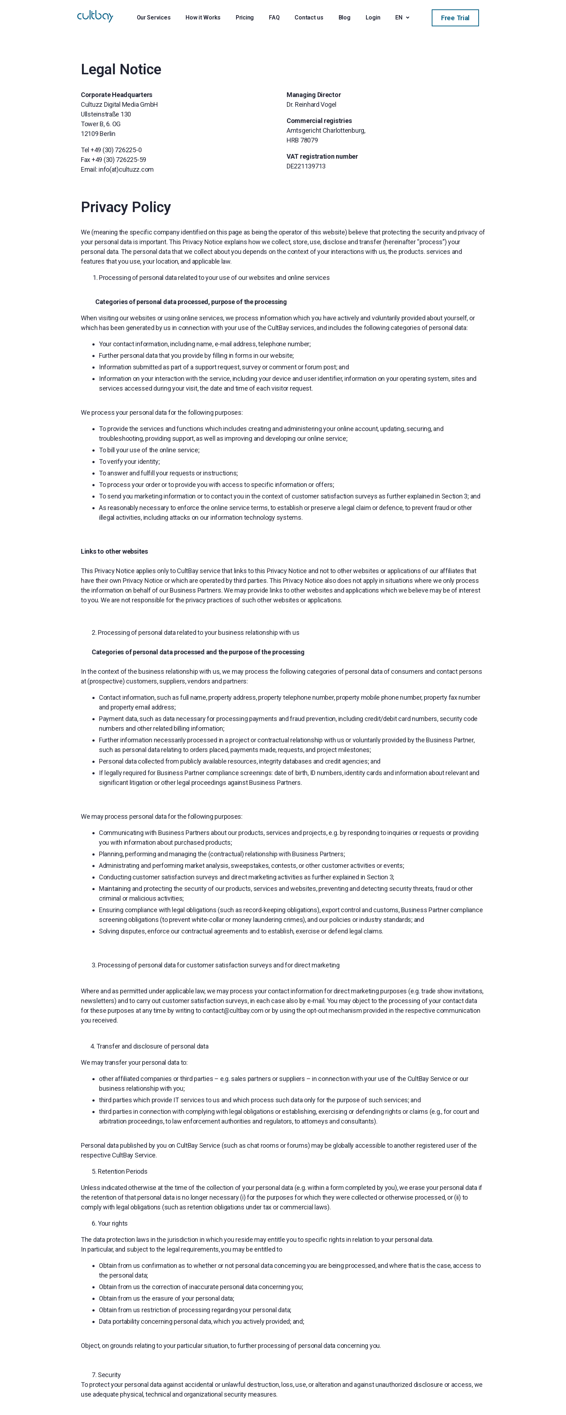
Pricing (245, 17)
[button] (455, 17)
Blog (345, 17)
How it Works (203, 17)
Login (373, 17)
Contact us (309, 17)
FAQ (274, 17)
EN (402, 17)
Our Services (154, 17)
